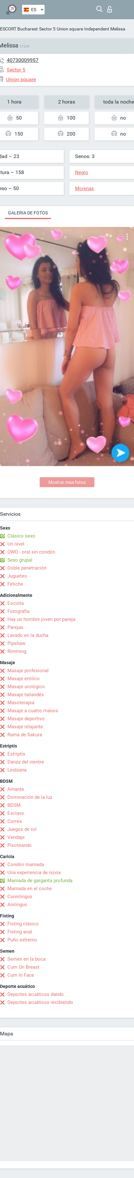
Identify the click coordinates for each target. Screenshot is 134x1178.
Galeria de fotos (28, 212)
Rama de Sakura (24, 735)
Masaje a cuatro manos (32, 711)
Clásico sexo (21, 536)
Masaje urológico (26, 686)
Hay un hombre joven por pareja (41, 619)
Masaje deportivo (26, 719)
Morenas (84, 188)
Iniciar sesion (109, 9)
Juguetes (17, 576)
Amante (15, 789)
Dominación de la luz (29, 797)
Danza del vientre (25, 762)
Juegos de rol (22, 829)
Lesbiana (17, 770)
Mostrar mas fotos (67, 482)
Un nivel (15, 544)
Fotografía (18, 611)
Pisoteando (19, 845)
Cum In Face (20, 975)
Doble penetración (26, 568)
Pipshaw (16, 643)
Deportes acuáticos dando (35, 994)
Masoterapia (20, 703)
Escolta (15, 603)
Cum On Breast (23, 967)
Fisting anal (19, 932)
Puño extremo (22, 940)
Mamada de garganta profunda (39, 880)
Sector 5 (47, 28)
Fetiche (15, 584)
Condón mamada (25, 864)
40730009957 (22, 60)
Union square (70, 28)
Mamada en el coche (29, 888)
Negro (81, 172)
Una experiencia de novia (34, 872)
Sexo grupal (19, 560)
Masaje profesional (28, 670)
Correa (14, 821)
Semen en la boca (26, 959)
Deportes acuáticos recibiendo (40, 1002)
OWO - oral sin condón (31, 552)
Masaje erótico (23, 678)
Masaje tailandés (25, 695)
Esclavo (15, 813)
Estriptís (16, 754)
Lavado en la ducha (27, 635)
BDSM (14, 805)
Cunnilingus (19, 896)
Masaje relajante (25, 727)
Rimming (16, 651)
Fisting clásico (23, 924)
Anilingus (17, 904)
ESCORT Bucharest (19, 28)
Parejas (15, 627)
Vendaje (16, 837)
